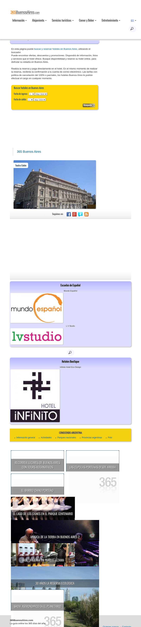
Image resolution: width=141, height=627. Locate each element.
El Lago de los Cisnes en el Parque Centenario (48, 511)
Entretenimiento (111, 20)
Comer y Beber (87, 20)
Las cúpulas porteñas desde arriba (92, 467)
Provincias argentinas (92, 437)
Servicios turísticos (63, 20)
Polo (110, 437)
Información (19, 20)
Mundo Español (70, 291)
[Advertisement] (70, 245)
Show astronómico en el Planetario (42, 599)
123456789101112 (41, 94)
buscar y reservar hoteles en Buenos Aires (55, 49)
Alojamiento (39, 20)
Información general (25, 437)
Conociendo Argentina (70, 432)
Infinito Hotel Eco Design (70, 367)
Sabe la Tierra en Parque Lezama (48, 555)
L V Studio (70, 326)
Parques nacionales (66, 437)
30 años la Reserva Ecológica (55, 578)
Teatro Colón (20, 165)
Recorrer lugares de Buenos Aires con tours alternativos (37, 465)
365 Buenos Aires (29, 151)
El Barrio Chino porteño (37, 490)
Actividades (46, 437)
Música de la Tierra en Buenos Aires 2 (54, 534)
